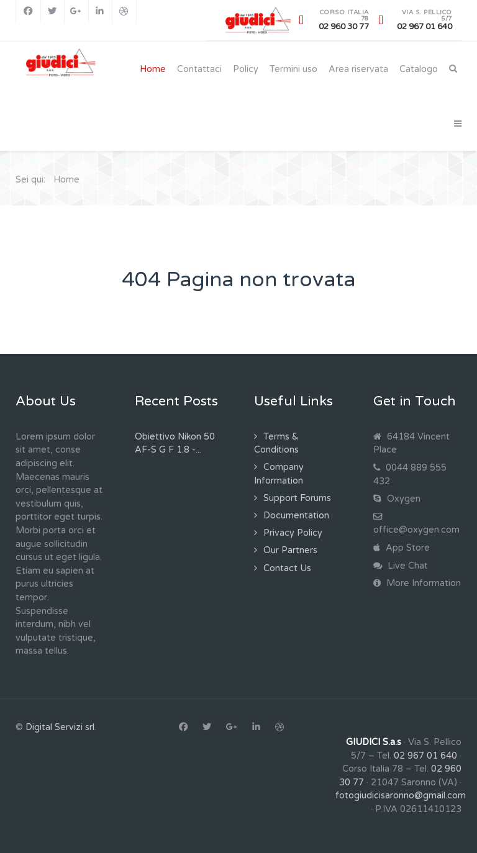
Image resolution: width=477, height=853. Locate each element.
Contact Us (287, 568)
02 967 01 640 (424, 27)
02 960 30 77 (344, 27)
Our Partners (290, 550)
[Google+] (76, 12)
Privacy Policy (292, 533)
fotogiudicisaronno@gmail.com (400, 795)
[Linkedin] (100, 12)
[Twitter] (52, 12)
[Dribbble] (124, 12)
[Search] (453, 68)
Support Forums (297, 498)
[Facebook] (28, 12)
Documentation (296, 515)
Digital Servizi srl (59, 727)
